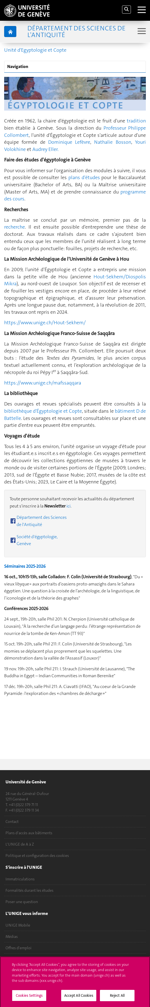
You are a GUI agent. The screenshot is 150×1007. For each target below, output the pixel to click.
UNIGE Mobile (18, 925)
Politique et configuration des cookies (37, 855)
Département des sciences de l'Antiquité (76, 31)
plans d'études (85, 177)
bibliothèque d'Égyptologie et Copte (43, 411)
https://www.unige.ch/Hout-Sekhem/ (45, 322)
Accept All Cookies (78, 997)
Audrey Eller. (45, 149)
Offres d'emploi (19, 947)
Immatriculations (20, 879)
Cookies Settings (29, 997)
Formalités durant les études (29, 890)
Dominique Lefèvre (69, 142)
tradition (136, 120)
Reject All (117, 997)
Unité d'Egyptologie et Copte (35, 50)
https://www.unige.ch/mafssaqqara (42, 383)
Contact (12, 821)
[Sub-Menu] (141, 31)
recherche (14, 227)
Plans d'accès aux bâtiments (29, 832)
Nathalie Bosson (112, 142)
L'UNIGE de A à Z (20, 844)
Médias (12, 936)
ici (68, 506)
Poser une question (22, 901)
